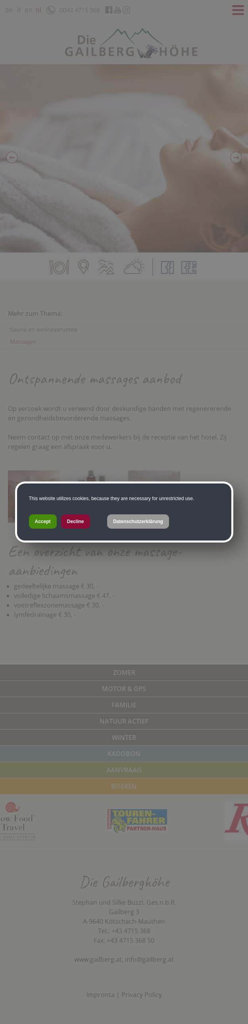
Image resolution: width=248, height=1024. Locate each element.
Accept (43, 521)
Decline (75, 521)
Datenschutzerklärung (138, 521)
